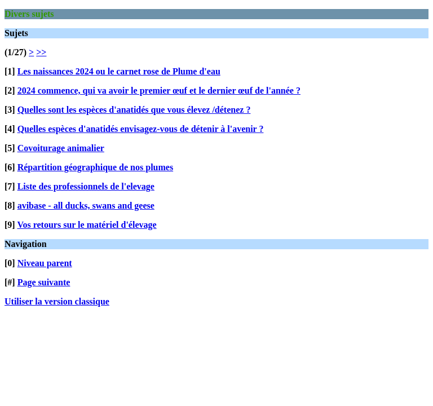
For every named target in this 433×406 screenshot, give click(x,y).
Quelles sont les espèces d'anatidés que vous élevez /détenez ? (134, 109)
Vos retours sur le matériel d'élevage (86, 225)
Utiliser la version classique (57, 301)
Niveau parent (44, 263)
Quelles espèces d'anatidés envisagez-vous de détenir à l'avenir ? (140, 129)
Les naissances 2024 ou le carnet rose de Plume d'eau (118, 71)
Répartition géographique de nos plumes (95, 167)
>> (41, 52)
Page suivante (43, 282)
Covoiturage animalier (60, 148)
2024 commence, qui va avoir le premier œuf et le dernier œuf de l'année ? (159, 90)
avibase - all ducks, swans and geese (85, 205)
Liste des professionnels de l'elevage (85, 186)
